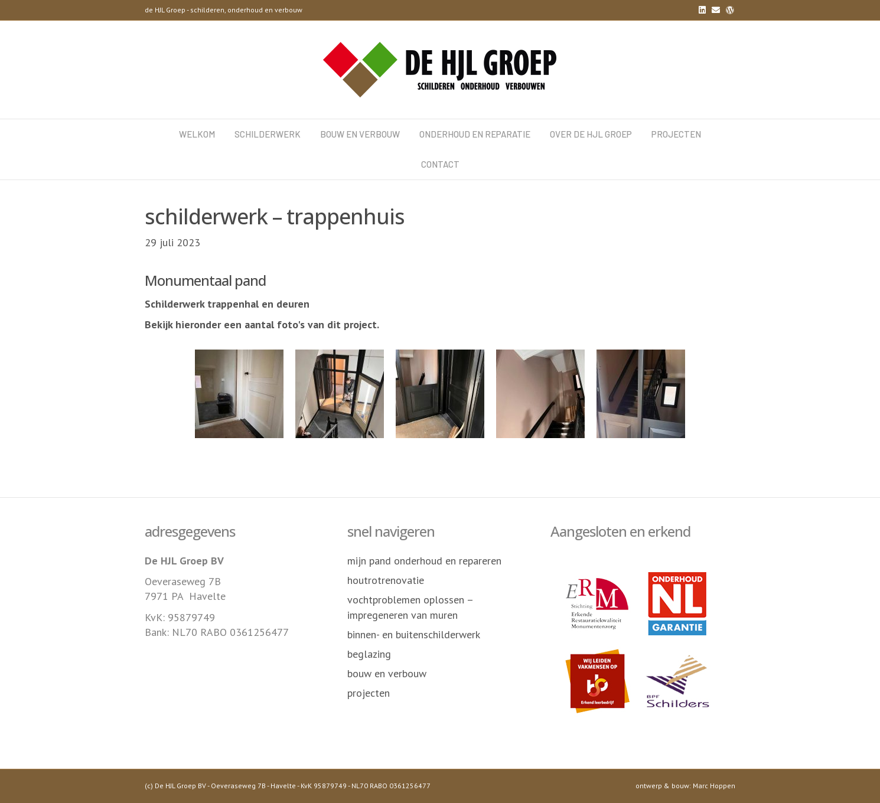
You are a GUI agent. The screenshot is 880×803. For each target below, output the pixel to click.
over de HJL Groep (591, 134)
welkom (197, 134)
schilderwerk (267, 134)
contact (440, 164)
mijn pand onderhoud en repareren (424, 560)
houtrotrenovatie (385, 580)
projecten (676, 134)
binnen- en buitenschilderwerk (413, 634)
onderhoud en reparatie (474, 134)
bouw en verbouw (360, 134)
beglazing (369, 654)
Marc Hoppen (714, 785)
